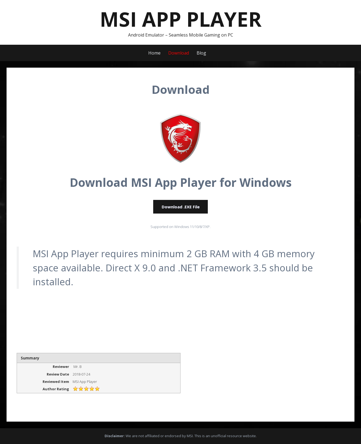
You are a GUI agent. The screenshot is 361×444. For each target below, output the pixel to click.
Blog (201, 53)
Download (178, 53)
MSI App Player (181, 19)
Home (154, 53)
